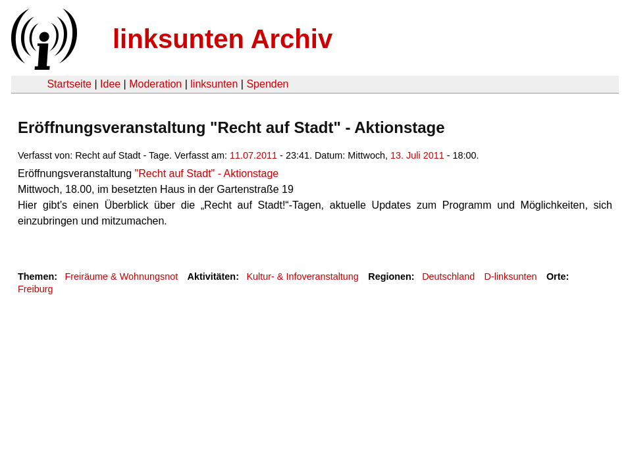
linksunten (214, 84)
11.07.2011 (253, 155)
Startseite (69, 84)
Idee (110, 84)
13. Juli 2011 (417, 155)
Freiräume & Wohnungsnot (121, 276)
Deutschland (448, 276)
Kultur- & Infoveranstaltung (302, 276)
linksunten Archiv (222, 38)
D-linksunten (511, 276)
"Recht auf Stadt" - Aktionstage (205, 173)
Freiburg (35, 289)
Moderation (155, 84)
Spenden (267, 84)
